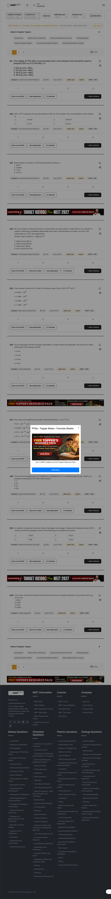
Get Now (55, 470)
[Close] (78, 428)
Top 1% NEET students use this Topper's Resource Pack (55, 462)
